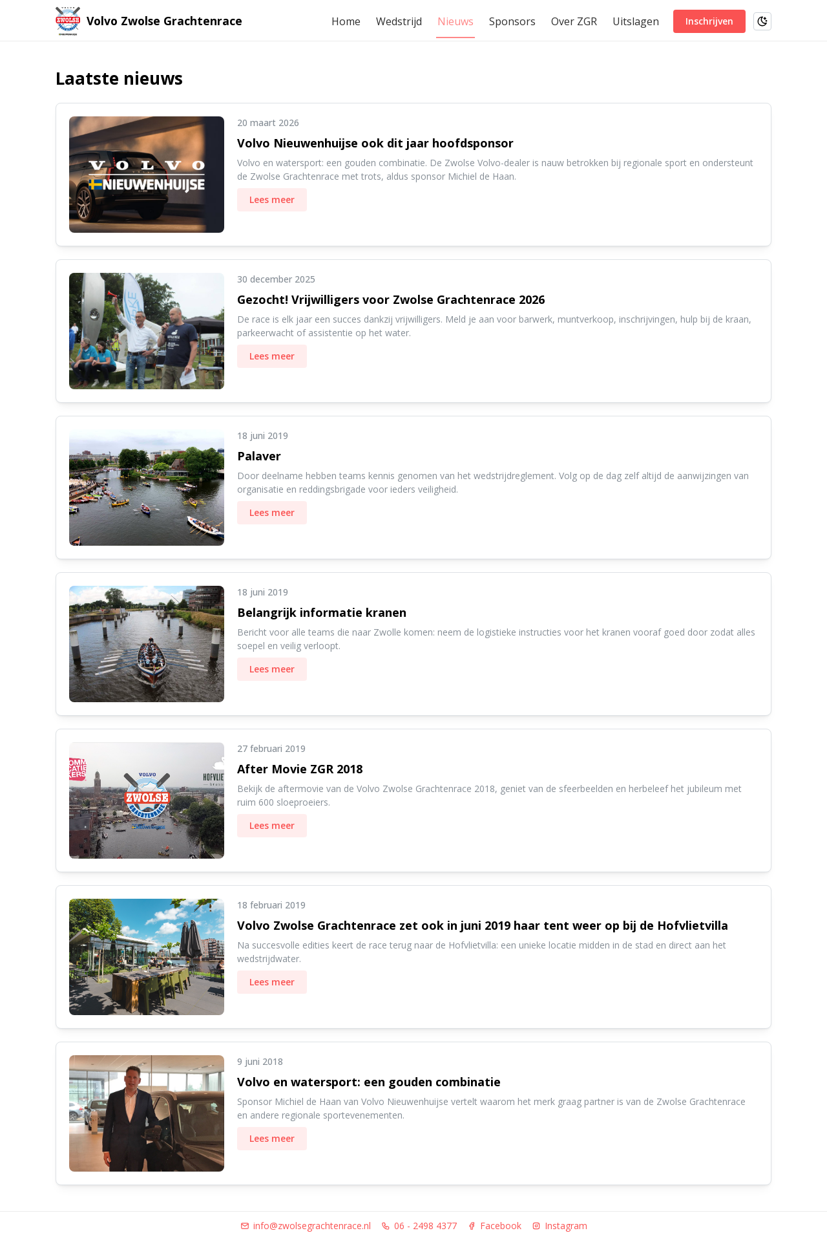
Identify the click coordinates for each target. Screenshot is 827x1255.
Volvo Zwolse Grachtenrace (164, 21)
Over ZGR (574, 21)
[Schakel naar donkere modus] (762, 21)
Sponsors (512, 21)
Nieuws (455, 21)
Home (346, 21)
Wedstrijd (399, 21)
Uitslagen (635, 21)
